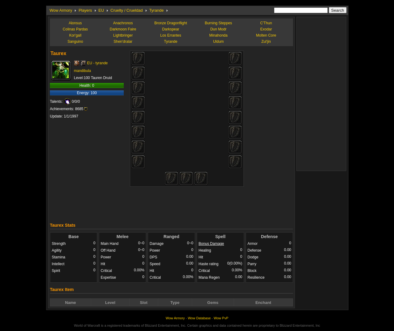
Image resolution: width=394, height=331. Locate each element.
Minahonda (218, 35)
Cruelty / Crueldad (127, 10)
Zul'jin (266, 41)
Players (85, 10)
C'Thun (266, 23)
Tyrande (156, 10)
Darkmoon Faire (123, 29)
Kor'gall (75, 35)
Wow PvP (221, 318)
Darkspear (170, 29)
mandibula (82, 71)
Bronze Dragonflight (170, 23)
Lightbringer (123, 35)
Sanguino (75, 41)
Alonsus (75, 23)
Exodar (266, 29)
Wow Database (199, 318)
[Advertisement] (171, 203)
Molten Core (266, 35)
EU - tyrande (97, 63)
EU (101, 10)
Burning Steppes (218, 23)
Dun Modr (218, 29)
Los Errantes (170, 35)
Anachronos (123, 23)
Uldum (218, 41)
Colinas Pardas (75, 29)
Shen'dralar (123, 41)
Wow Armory (61, 10)
